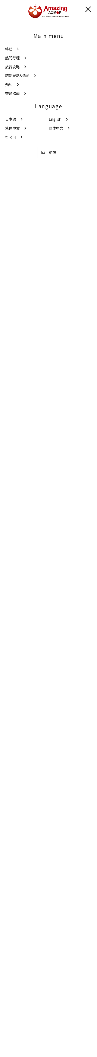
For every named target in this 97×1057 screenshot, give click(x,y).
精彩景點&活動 (28, 22)
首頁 (8, 22)
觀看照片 (35, 163)
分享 (34, 178)
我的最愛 (16, 953)
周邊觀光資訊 (59, 742)
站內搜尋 (16, 946)
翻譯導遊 (12, 1029)
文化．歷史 (19, 225)
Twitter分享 (40, 893)
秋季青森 (17, 247)
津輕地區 (17, 202)
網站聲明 (12, 1038)
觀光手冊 (48, 1009)
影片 (48, 991)
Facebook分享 (56, 893)
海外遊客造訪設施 (53, 225)
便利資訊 (12, 1047)
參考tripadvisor (21, 410)
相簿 (48, 972)
